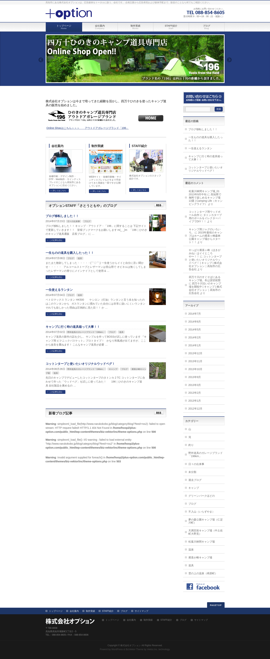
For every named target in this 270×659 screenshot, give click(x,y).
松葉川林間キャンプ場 (201, 541)
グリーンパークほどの (201, 495)
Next (229, 60)
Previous (41, 60)
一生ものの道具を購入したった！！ (70, 252)
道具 (80, 258)
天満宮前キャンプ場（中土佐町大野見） (205, 532)
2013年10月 (195, 369)
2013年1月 (194, 400)
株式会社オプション (130, 645)
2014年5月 (194, 329)
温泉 (191, 549)
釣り (191, 445)
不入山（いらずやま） (201, 511)
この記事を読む (56, 240)
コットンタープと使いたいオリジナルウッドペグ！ (80, 363)
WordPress (117, 649)
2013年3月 (194, 384)
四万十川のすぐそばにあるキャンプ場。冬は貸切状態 (204, 279)
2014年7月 (194, 313)
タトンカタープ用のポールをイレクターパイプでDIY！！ (205, 218)
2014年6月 (194, 321)
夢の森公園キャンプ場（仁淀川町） (205, 521)
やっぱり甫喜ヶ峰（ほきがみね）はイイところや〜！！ (204, 253)
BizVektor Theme (134, 649)
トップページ (56, 611)
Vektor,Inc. (152, 649)
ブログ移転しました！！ (62, 216)
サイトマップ (141, 611)
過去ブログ (195, 479)
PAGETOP (216, 605)
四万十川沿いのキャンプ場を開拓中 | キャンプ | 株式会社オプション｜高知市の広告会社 (205, 288)
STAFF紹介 (139, 146)
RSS (158, 205)
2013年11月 (195, 361)
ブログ (87, 221)
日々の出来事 (73, 221)
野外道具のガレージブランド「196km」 (86, 332)
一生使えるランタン (59, 289)
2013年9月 (194, 377)
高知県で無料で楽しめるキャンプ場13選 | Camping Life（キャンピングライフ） (206, 199)
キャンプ (113, 369)
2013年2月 (194, 392)
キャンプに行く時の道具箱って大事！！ (73, 326)
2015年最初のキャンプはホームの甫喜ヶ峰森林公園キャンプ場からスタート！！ (206, 237)
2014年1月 (194, 345)
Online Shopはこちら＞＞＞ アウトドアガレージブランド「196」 (88, 127)
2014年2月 (194, 337)
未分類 (192, 471)
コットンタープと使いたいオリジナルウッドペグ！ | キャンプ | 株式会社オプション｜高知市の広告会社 (205, 263)
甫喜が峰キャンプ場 (200, 557)
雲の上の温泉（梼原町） (202, 573)
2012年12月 (195, 408)
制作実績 (97, 146)
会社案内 (57, 146)
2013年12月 (195, 353)
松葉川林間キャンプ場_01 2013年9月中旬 (205, 193)
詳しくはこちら (59, 190)
